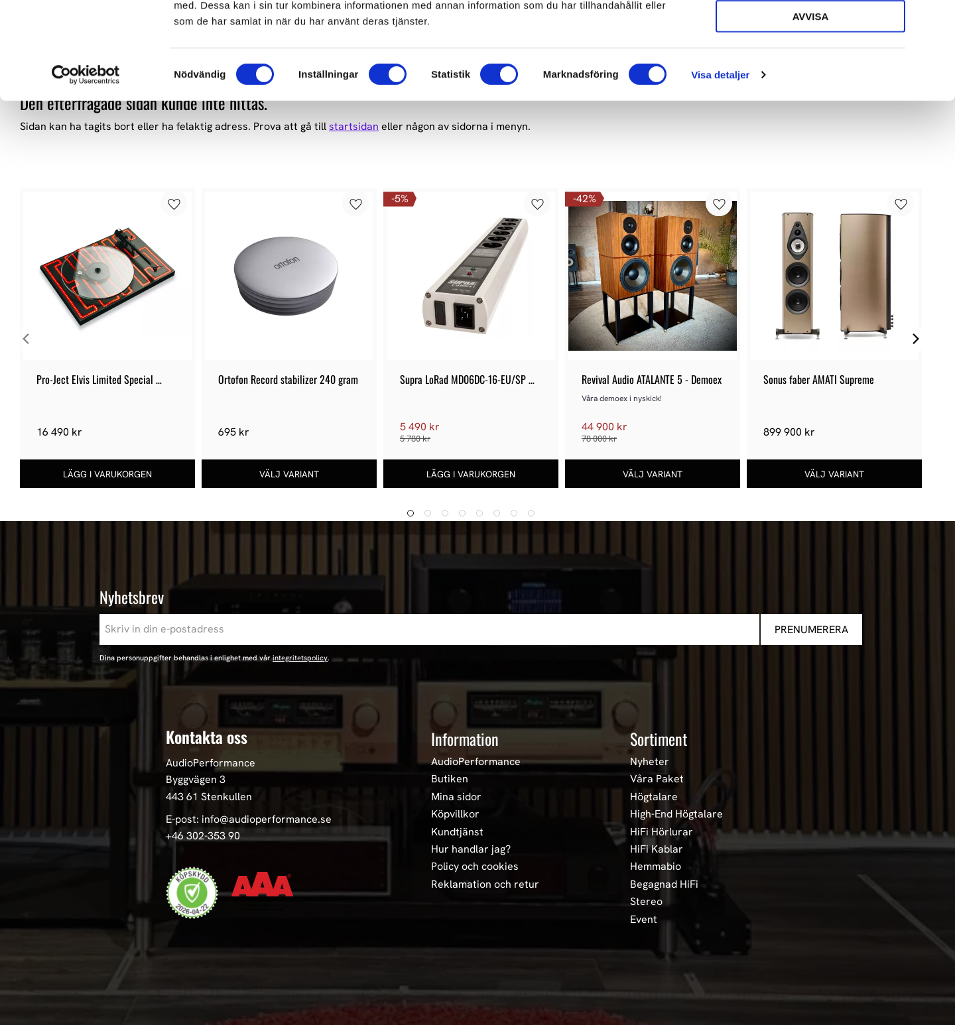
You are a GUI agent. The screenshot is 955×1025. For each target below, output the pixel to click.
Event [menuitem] (643, 920)
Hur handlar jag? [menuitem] (471, 849)
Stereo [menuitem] (646, 902)
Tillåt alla (810, 32)
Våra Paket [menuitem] (657, 779)
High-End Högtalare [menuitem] (676, 814)
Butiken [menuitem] (449, 779)
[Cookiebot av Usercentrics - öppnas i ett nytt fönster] (86, 166)
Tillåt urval (810, 70)
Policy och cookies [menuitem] (475, 867)
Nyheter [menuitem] (649, 762)
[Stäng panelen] (934, 20)
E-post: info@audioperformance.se (249, 819)
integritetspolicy (300, 657)
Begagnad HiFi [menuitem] (664, 884)
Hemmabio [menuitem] (655, 867)
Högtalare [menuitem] (654, 797)
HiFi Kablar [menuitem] (656, 849)
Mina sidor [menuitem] (456, 797)
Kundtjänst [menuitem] (457, 832)
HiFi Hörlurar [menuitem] (661, 832)
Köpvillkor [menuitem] (455, 814)
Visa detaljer (720, 165)
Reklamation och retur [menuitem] (485, 884)
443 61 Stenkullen (209, 797)
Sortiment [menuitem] (658, 738)
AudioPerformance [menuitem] (476, 762)
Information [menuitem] (465, 738)
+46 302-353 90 (203, 836)
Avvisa (811, 107)
